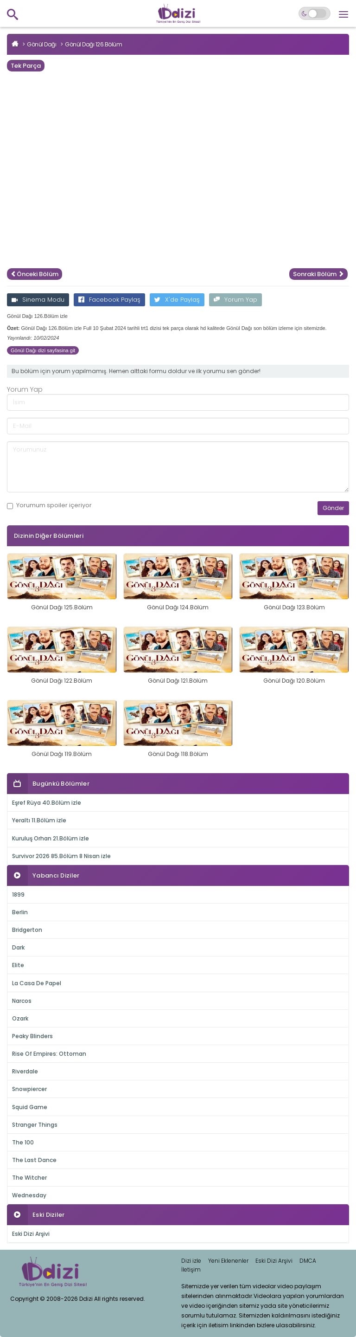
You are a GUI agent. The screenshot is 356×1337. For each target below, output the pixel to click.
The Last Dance (34, 1160)
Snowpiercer (29, 1089)
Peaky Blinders (32, 1036)
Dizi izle (191, 1261)
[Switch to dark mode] (315, 13)
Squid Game (29, 1107)
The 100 (23, 1142)
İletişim (191, 1269)
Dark (18, 947)
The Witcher (29, 1178)
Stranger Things (34, 1125)
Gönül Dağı (41, 44)
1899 (18, 894)
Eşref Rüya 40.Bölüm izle (46, 803)
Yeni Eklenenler (228, 1261)
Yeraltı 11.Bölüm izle (39, 820)
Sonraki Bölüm (318, 274)
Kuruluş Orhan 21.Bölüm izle (50, 838)
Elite (18, 965)
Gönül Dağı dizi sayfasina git (43, 350)
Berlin (20, 912)
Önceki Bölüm (34, 274)
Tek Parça (26, 65)
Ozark (20, 1018)
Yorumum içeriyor (49, 505)
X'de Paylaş (177, 299)
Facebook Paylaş (109, 299)
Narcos (22, 1001)
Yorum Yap (235, 299)
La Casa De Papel (36, 983)
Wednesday (29, 1195)
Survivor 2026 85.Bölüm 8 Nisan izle (61, 856)
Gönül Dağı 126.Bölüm (93, 44)
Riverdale (25, 1071)
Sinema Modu (38, 299)
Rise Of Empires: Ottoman (49, 1054)
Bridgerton (27, 930)
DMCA (307, 1261)
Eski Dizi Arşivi (31, 1234)
